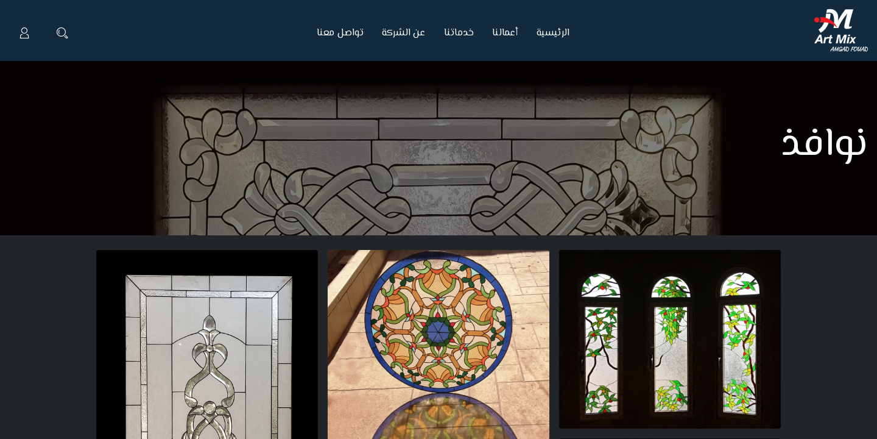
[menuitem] (548, 33)
